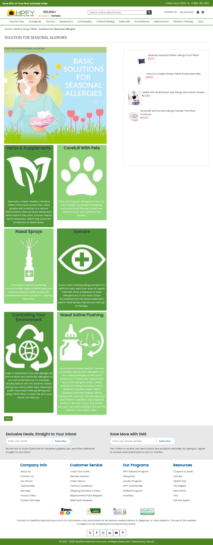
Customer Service (86, 465)
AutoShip (128, 495)
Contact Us (170, 12)
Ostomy (50, 21)
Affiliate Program (132, 490)
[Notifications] (198, 12)
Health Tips (179, 481)
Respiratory (66, 21)
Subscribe (60, 441)
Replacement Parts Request (86, 495)
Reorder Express (79, 476)
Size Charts (179, 490)
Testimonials (27, 486)
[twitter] (86, 533)
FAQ (175, 495)
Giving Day (129, 476)
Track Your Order (80, 471)
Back (8, 418)
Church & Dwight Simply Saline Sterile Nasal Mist (173, 73)
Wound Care (17, 21)
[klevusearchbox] (149, 12)
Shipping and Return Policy (85, 490)
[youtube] (118, 533)
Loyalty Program (132, 481)
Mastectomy (161, 21)
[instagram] (102, 533)
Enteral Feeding (105, 21)
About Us (25, 471)
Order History (78, 481)
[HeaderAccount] (187, 12)
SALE (200, 21)
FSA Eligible (179, 486)
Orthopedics (85, 21)
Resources (182, 465)
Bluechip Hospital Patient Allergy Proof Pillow (173, 55)
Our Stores (26, 481)
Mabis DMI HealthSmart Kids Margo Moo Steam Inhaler (174, 92)
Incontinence (141, 21)
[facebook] (94, 533)
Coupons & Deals (183, 471)
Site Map (25, 490)
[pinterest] (126, 533)
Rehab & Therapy (183, 21)
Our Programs (136, 465)
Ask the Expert (181, 500)
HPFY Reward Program (136, 471)
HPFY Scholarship (133, 486)
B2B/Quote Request (81, 500)
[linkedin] (110, 533)
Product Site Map (30, 500)
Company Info (33, 465)
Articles (177, 476)
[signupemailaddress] (29, 441)
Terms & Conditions (81, 486)
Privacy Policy (28, 495)
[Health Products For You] (21, 12)
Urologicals (35, 21)
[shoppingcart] (202, 12)
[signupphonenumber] (133, 441)
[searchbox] (120, 12)
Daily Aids (124, 21)
